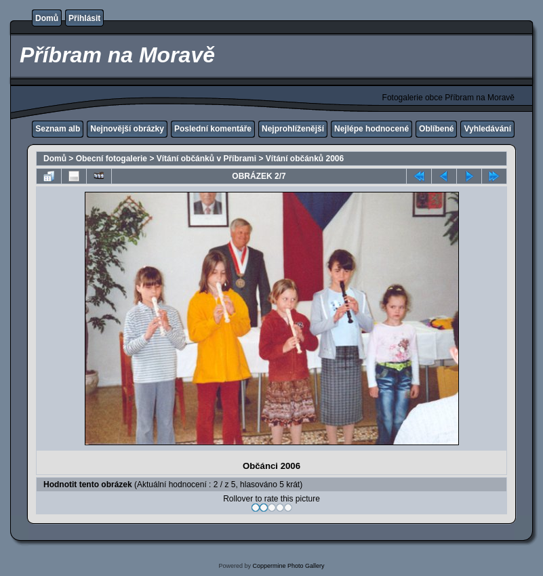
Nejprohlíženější (293, 128)
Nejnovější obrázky (127, 128)
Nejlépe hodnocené (371, 128)
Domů (46, 18)
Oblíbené (436, 128)
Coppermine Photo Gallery (288, 565)
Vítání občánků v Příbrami (206, 158)
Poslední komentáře (213, 128)
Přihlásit (84, 18)
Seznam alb (57, 128)
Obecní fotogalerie (111, 158)
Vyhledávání (487, 128)
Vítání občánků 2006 (305, 158)
